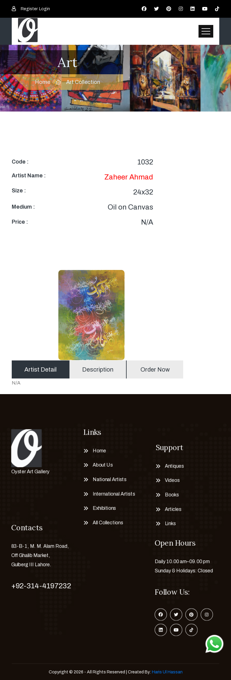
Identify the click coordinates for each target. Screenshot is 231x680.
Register (29, 9)
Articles (172, 510)
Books (170, 495)
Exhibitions (103, 510)
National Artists (109, 479)
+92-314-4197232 (40, 586)
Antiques (173, 465)
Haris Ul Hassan (167, 672)
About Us (101, 464)
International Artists (113, 494)
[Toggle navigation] (206, 31)
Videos (171, 480)
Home (42, 82)
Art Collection (83, 82)
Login (44, 9)
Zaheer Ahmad (128, 177)
